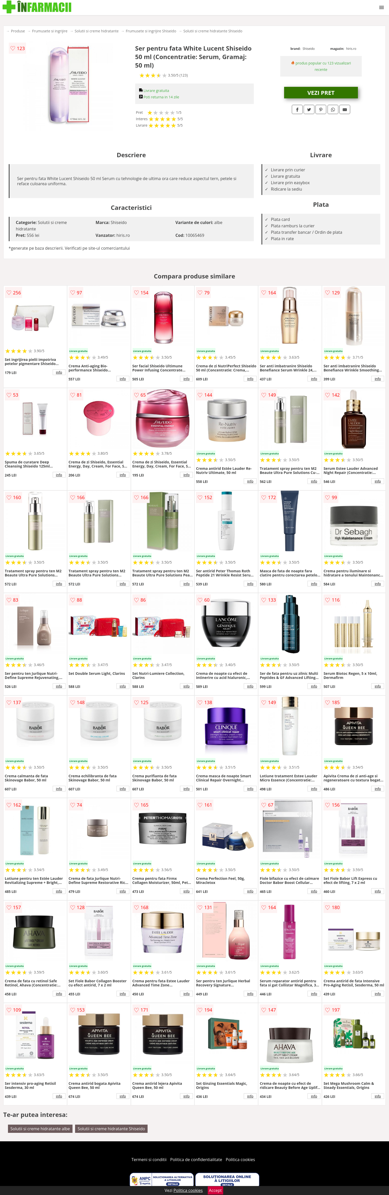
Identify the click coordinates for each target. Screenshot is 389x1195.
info (59, 372)
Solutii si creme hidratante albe (40, 1129)
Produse (18, 31)
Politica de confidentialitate (196, 1159)
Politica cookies (240, 1159)
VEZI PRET (321, 92)
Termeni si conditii (149, 1159)
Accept (215, 1190)
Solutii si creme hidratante (97, 31)
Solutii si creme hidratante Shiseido (212, 31)
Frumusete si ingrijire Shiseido (151, 31)
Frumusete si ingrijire (50, 31)
